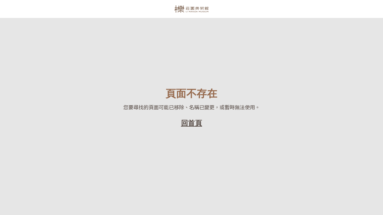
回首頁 (191, 123)
